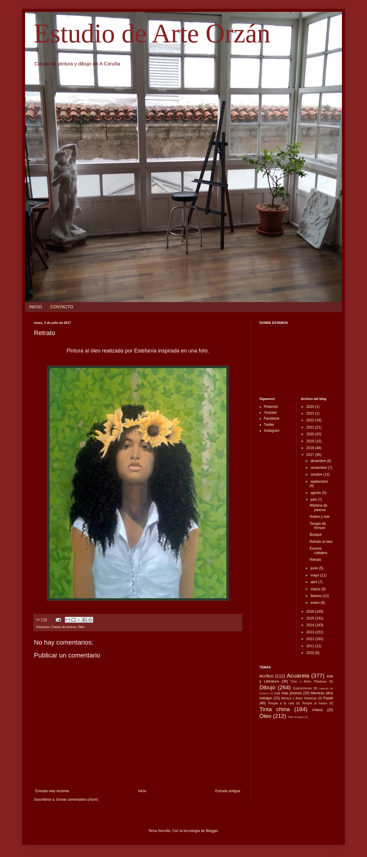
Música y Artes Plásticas (299, 698)
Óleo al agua (296, 716)
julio (314, 499)
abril (314, 582)
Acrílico (266, 676)
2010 (310, 653)
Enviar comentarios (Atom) (77, 799)
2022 (310, 420)
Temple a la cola (281, 703)
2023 (310, 413)
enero (315, 603)
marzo (315, 589)
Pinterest (271, 407)
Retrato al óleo (321, 542)
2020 (310, 434)
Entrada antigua (227, 791)
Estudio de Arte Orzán (152, 33)
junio (314, 568)
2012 (310, 639)
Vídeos (317, 710)
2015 (310, 618)
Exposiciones (302, 688)
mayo (315, 575)
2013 (310, 632)
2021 (310, 427)
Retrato (315, 560)
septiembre (319, 481)
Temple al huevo (314, 703)
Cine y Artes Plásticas (309, 681)
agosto (316, 493)
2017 (310, 455)
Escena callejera (318, 550)
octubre (316, 474)
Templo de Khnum (318, 526)
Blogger (212, 831)
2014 (310, 625)
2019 (310, 441)
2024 (310, 407)
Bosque (316, 535)
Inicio (142, 791)
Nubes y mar (320, 517)
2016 (310, 611)
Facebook (271, 418)
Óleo (81, 627)
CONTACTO (61, 306)
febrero (316, 596)
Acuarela (298, 676)
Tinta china (274, 709)
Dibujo (267, 687)
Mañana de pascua (318, 507)
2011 (310, 646)
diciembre (318, 461)
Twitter (269, 425)
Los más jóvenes (288, 693)
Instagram (271, 431)
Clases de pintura (63, 627)
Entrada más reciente (52, 791)
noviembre (319, 468)
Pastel (328, 698)
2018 (310, 448)
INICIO (35, 306)
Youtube (270, 413)
